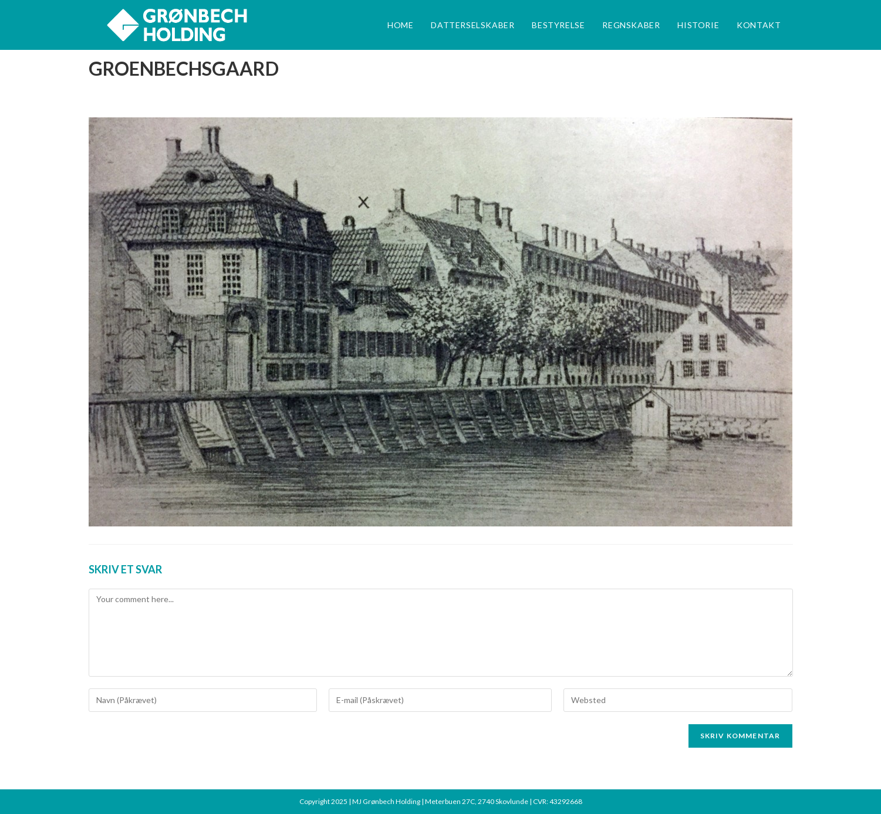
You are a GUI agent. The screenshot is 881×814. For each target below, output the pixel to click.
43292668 (565, 801)
